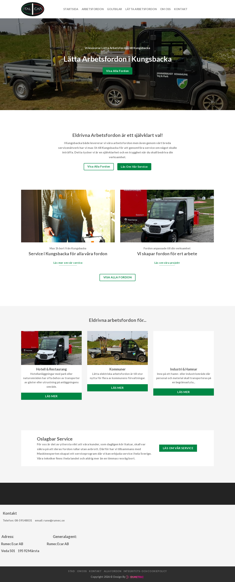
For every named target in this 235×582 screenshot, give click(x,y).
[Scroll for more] (117, 101)
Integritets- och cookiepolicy (145, 571)
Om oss (165, 9)
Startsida (70, 9)
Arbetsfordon (93, 9)
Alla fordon (112, 571)
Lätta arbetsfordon (141, 9)
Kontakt (181, 9)
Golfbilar (114, 9)
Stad (71, 571)
